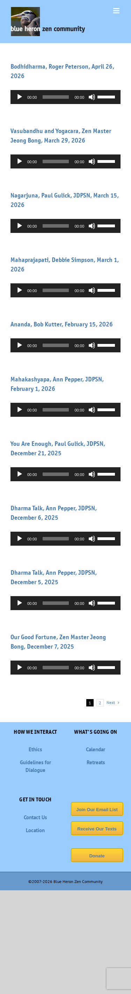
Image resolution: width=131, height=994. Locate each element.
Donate (96, 855)
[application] (65, 97)
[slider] (56, 97)
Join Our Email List (96, 809)
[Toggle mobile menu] (117, 10)
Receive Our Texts (96, 828)
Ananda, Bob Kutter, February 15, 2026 (61, 325)
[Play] (19, 97)
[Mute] (91, 97)
